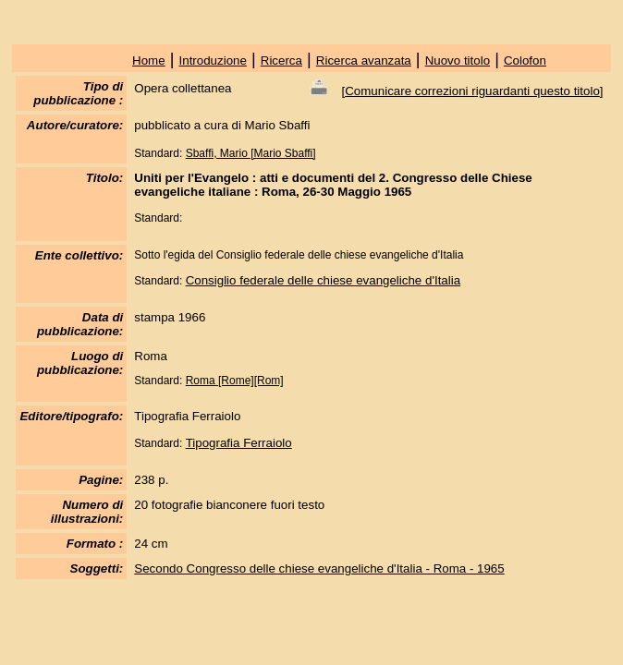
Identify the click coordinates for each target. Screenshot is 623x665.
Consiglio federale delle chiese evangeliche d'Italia (323, 280)
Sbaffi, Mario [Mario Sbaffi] (251, 153)
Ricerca (281, 60)
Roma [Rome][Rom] (235, 380)
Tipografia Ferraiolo (239, 443)
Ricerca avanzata (363, 60)
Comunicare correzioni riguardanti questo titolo (472, 91)
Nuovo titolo (457, 60)
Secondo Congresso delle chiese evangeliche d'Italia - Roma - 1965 (319, 568)
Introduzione (213, 60)
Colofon (525, 60)
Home (148, 60)
